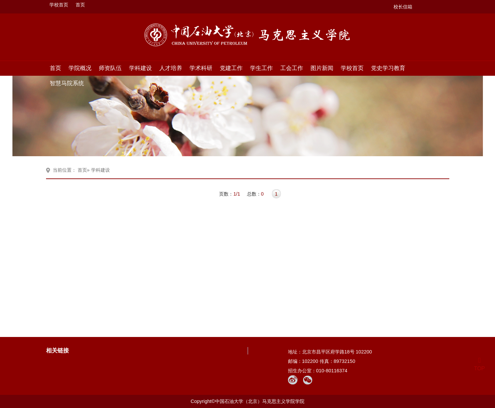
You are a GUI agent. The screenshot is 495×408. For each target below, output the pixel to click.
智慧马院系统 (67, 83)
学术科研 (201, 68)
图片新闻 (322, 68)
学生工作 (261, 68)
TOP (479, 364)
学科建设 (140, 68)
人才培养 (170, 68)
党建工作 (231, 68)
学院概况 (80, 68)
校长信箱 (403, 6)
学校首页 (58, 4)
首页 (80, 4)
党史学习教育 (388, 68)
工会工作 (291, 68)
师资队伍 (110, 68)
